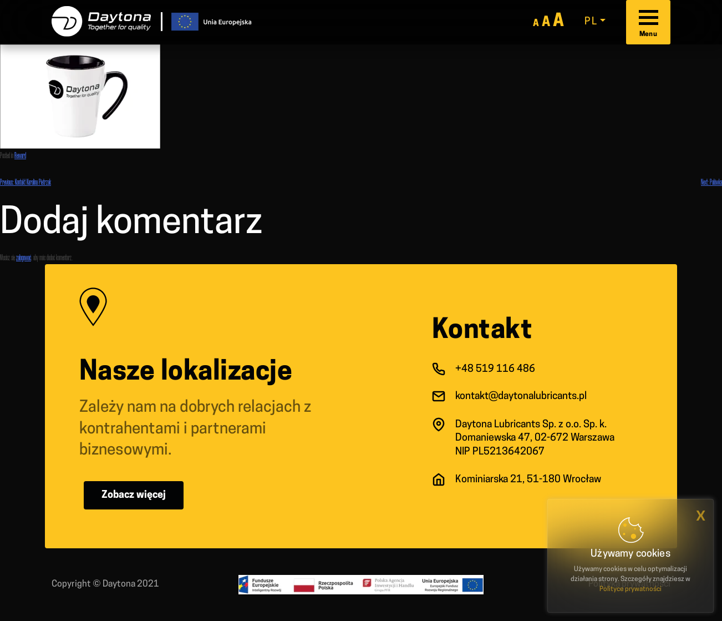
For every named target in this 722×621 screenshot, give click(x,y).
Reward (20, 155)
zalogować (23, 257)
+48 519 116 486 (495, 369)
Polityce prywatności (630, 589)
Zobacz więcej (133, 495)
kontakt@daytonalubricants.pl (521, 396)
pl (590, 22)
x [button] (700, 516)
